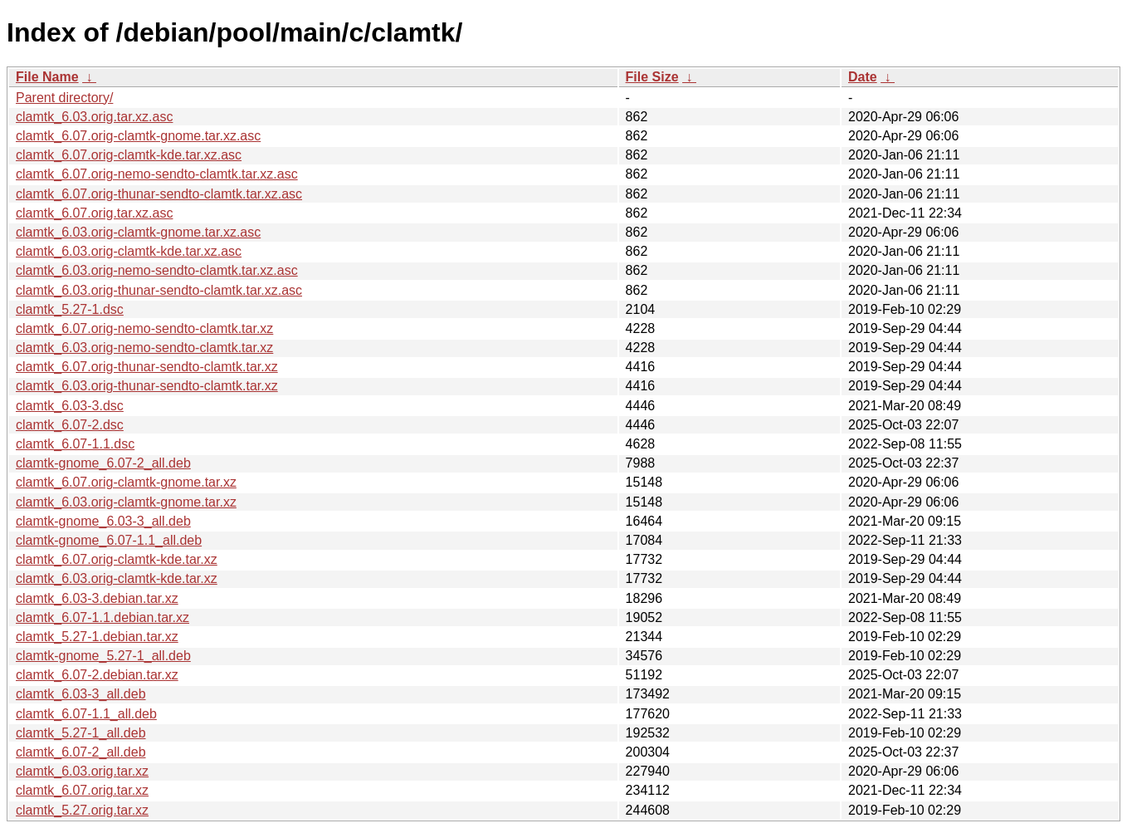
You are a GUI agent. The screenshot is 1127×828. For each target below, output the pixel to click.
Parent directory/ (64, 98)
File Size (652, 77)
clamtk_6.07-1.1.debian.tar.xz (102, 617)
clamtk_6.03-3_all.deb (81, 694)
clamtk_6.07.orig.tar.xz (82, 790)
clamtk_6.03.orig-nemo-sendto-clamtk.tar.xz (144, 348)
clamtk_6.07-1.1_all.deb (86, 714)
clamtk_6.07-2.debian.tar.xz (97, 675)
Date (862, 77)
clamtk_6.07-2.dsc (70, 425)
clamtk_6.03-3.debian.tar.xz (97, 598)
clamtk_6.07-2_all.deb (81, 752)
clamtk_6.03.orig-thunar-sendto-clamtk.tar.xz (147, 386)
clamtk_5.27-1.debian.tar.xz (97, 637)
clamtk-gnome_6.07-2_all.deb (103, 463)
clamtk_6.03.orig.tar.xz (82, 771)
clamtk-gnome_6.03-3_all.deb (103, 521)
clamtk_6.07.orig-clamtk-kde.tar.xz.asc (129, 155)
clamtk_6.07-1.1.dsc (75, 444)
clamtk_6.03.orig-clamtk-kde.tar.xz (116, 578)
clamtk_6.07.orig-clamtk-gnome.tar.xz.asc (138, 136)
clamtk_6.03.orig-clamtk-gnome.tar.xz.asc (138, 232)
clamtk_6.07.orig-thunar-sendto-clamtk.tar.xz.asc (159, 194)
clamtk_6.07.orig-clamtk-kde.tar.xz (116, 559)
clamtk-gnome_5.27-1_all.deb (103, 656)
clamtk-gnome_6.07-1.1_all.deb (109, 540)
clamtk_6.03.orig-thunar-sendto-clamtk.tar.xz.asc (159, 290)
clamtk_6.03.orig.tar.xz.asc (94, 117)
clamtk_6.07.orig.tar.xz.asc (94, 213)
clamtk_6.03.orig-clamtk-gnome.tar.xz (126, 502)
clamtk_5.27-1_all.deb (81, 733)
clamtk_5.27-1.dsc (70, 309)
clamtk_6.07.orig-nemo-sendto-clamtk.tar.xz (144, 328)
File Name (47, 77)
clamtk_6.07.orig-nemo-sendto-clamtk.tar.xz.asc (157, 174)
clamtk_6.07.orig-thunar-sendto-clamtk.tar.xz (147, 367)
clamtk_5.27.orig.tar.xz (82, 810)
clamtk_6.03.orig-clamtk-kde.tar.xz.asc (129, 251)
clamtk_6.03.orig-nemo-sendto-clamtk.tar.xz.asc (157, 270)
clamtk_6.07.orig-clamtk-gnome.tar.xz (126, 482)
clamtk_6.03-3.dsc (70, 406)
